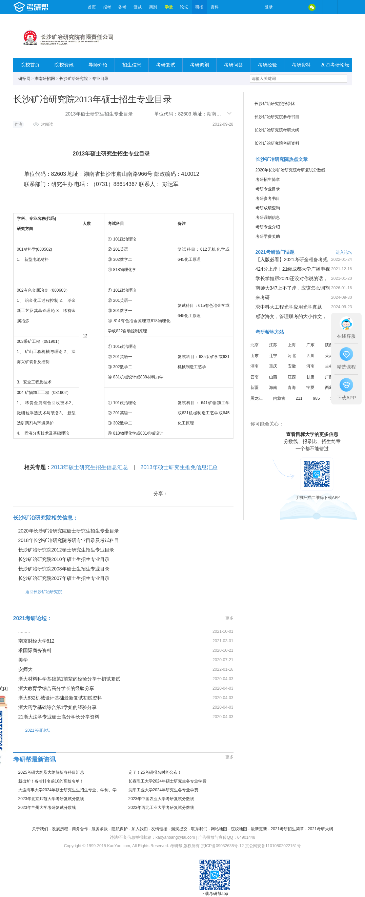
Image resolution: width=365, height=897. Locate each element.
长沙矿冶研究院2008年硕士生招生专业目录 (63, 568)
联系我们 (199, 829)
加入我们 (139, 829)
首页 (92, 7)
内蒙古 (279, 398)
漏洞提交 (179, 829)
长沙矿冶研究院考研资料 (277, 143)
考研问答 (233, 64)
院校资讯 (64, 64)
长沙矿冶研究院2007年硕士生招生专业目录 (63, 578)
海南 (273, 387)
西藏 (329, 387)
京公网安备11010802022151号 (273, 845)
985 (316, 398)
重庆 (273, 366)
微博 (284, 7)
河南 (310, 366)
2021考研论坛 (335, 64)
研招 (199, 7)
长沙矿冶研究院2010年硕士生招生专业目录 (63, 559)
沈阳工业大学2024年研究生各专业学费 (163, 790)
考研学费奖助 (268, 236)
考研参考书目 (268, 198)
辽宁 (273, 355)
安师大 (25, 669)
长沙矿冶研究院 (73, 78)
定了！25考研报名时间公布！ (155, 772)
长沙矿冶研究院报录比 (275, 103)
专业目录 (100, 78)
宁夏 (310, 387)
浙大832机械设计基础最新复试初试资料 (60, 698)
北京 (254, 344)
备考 (122, 7)
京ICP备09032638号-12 (222, 845)
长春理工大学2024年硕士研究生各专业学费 (167, 781)
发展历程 (60, 829)
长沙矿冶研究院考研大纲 (277, 130)
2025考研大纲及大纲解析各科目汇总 (51, 772)
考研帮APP (344, 7)
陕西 (329, 344)
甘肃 (310, 377)
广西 (329, 377)
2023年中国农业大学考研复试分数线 (161, 798)
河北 (292, 355)
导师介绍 (97, 64)
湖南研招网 (45, 78)
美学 (23, 660)
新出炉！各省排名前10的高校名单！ (51, 781)
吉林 (329, 366)
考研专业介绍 (268, 227)
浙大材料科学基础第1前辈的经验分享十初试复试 (69, 679)
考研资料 (301, 64)
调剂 (153, 7)
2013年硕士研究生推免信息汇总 (179, 467)
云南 (254, 377)
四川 (310, 355)
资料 (214, 7)
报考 (107, 7)
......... (24, 631)
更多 (229, 618)
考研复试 (165, 64)
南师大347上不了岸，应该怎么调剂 (293, 288)
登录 (269, 7)
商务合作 (80, 829)
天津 (329, 355)
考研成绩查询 (268, 208)
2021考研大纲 (320, 829)
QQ (298, 7)
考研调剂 (199, 64)
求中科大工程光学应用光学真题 (289, 307)
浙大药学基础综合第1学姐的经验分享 (57, 707)
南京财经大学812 (36, 641)
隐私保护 (119, 829)
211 (299, 398)
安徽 (292, 366)
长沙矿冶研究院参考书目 (277, 116)
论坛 (184, 7)
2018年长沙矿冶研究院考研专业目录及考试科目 (68, 540)
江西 (292, 377)
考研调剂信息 (268, 217)
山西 (273, 377)
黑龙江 (256, 398)
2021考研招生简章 (287, 829)
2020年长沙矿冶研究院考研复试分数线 (291, 170)
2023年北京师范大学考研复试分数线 (51, 798)
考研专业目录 (268, 189)
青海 (292, 387)
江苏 (273, 344)
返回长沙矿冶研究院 (37, 591)
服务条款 (100, 829)
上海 (292, 344)
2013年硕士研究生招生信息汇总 (89, 467)
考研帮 (48, 7)
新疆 (254, 387)
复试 (138, 7)
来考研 (263, 297)
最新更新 (259, 829)
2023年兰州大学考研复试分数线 (47, 807)
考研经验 (267, 64)
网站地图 (219, 829)
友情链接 (159, 829)
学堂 (169, 7)
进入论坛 (344, 252)
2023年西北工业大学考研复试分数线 (161, 807)
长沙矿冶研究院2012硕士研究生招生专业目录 (66, 549)
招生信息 (131, 64)
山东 (254, 355)
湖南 (254, 366)
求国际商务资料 (35, 650)
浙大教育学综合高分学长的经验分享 (56, 688)
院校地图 (239, 829)
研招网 (24, 78)
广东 (310, 344)
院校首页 (30, 64)
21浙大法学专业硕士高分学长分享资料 (59, 716)
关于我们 (40, 829)
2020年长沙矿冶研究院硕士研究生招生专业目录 (68, 531)
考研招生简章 (268, 179)
